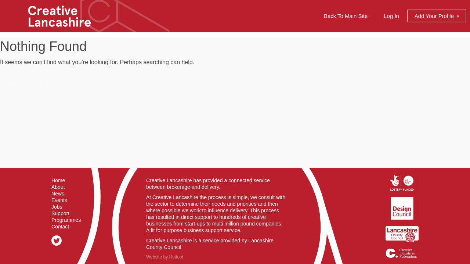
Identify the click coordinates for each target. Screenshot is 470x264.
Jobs (56, 207)
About (58, 187)
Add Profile (434, 16)
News (57, 194)
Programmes (66, 220)
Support (60, 213)
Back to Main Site (346, 16)
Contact (60, 227)
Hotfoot (176, 257)
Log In (391, 16)
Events (59, 200)
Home (58, 180)
